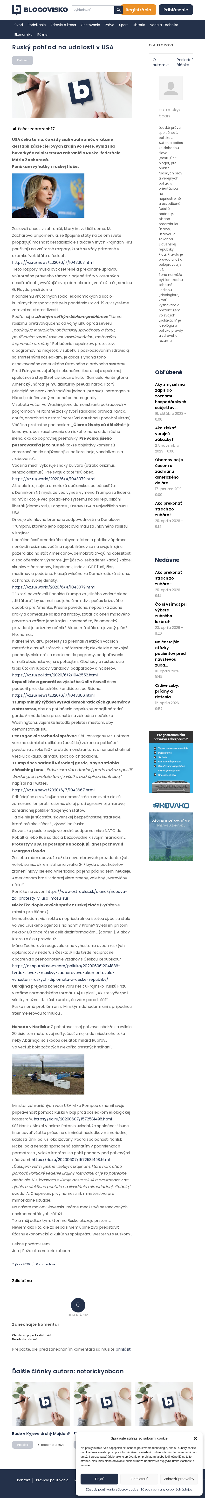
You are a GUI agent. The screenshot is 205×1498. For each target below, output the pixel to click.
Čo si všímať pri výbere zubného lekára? (170, 613)
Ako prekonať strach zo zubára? (168, 509)
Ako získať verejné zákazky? (165, 433)
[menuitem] (18, 25)
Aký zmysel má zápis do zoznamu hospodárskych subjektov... (170, 396)
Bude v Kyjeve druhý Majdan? (41, 1433)
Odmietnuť (139, 1479)
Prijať (99, 1479)
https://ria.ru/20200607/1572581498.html (73, 1119)
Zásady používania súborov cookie (112, 1489)
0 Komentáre (45, 1264)
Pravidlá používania (52, 1480)
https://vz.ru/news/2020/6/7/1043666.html (53, 695)
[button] (195, 1438)
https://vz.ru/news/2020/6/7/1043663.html (53, 262)
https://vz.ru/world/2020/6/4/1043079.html (53, 479)
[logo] (40, 10)
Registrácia (138, 10)
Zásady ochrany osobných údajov (166, 1489)
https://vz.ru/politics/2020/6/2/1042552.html (55, 675)
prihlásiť (123, 1349)
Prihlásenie (176, 10)
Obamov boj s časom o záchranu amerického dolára (169, 471)
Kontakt (23, 1480)
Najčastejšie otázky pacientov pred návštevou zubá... (170, 653)
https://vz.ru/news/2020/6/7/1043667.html (53, 790)
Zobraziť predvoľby (179, 1479)
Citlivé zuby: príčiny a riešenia (167, 691)
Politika (22, 60)
